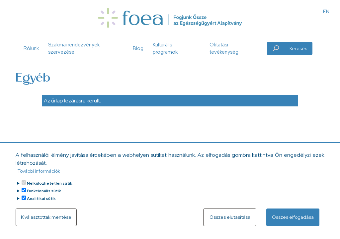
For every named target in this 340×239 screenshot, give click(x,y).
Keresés (298, 48)
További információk (39, 175)
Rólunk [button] (31, 48)
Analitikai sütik (41, 202)
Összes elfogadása (293, 221)
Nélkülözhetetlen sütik (49, 187)
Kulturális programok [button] (165, 48)
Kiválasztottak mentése (46, 221)
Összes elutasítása (230, 221)
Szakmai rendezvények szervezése (74, 48)
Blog (138, 48)
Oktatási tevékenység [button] (224, 48)
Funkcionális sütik (44, 195)
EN (326, 11)
